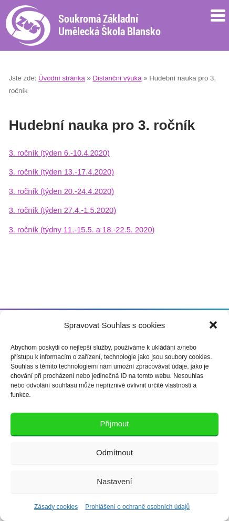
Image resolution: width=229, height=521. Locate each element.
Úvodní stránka (61, 78)
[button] (213, 325)
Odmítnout (114, 452)
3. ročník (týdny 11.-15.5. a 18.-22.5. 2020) (82, 230)
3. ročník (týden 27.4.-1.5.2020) (63, 210)
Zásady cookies (56, 506)
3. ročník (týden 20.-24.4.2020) (61, 191)
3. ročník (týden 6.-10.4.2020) (59, 153)
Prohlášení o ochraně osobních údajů (137, 506)
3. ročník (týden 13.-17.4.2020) (61, 172)
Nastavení (114, 481)
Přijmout (114, 423)
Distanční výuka (116, 78)
